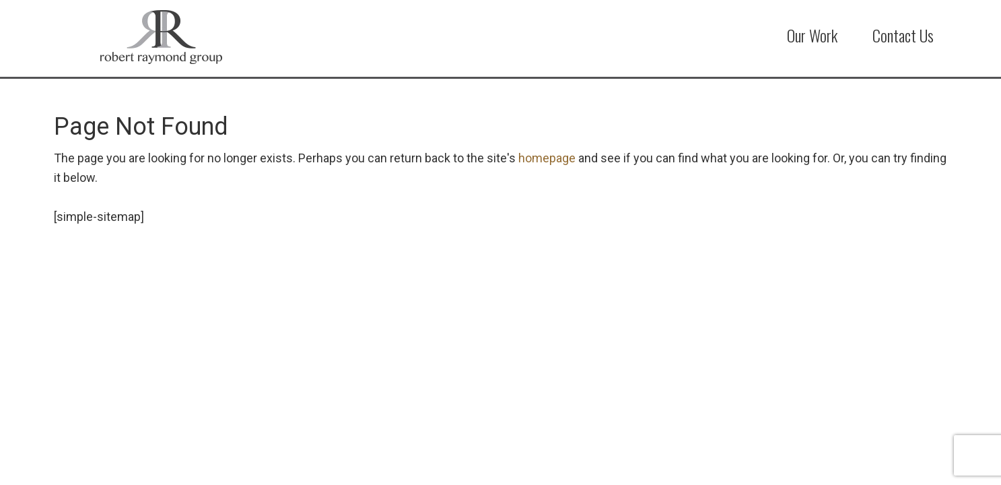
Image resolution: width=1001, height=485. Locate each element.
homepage (547, 158)
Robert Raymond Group (177, 37)
